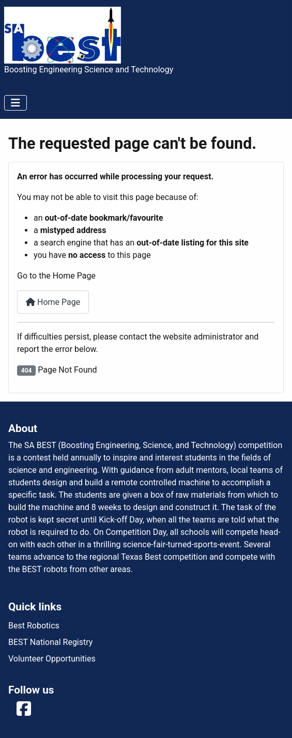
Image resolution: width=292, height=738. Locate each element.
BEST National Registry (50, 642)
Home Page (53, 302)
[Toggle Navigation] (15, 103)
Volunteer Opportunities (52, 659)
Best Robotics (33, 626)
